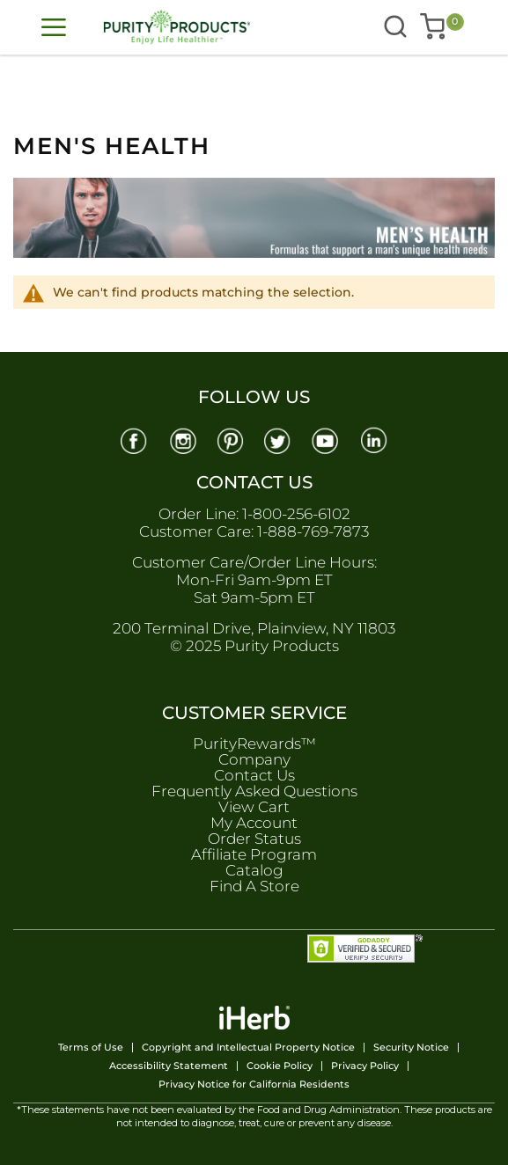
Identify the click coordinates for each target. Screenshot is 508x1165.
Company (254, 759)
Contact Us (254, 775)
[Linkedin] (375, 439)
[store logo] (169, 27)
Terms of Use (90, 1047)
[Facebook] (133, 439)
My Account (254, 823)
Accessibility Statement (168, 1066)
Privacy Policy (365, 1066)
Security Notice (411, 1047)
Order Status (254, 838)
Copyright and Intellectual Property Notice (248, 1047)
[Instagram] (181, 439)
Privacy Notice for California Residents (254, 1084)
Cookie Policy (280, 1066)
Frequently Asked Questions (254, 791)
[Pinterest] (230, 439)
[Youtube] (327, 439)
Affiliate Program (254, 854)
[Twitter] (278, 439)
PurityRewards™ (254, 743)
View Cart (254, 807)
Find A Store (254, 886)
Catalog (254, 870)
